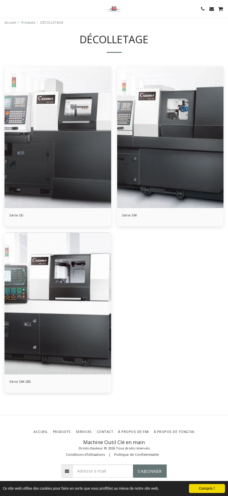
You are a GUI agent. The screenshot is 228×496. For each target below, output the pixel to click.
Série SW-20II (20, 381)
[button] (7, 8)
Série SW (129, 215)
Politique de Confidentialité (136, 454)
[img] (58, 137)
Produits (28, 22)
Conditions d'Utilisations (85, 454)
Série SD (16, 215)
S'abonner (150, 471)
